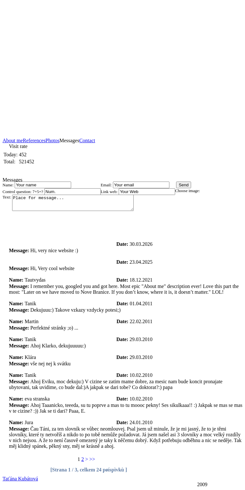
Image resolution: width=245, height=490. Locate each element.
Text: (7, 197)
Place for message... (80, 204)
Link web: (110, 191)
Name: (9, 185)
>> (92, 459)
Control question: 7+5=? (23, 191)
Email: (107, 185)
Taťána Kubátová (20, 478)
